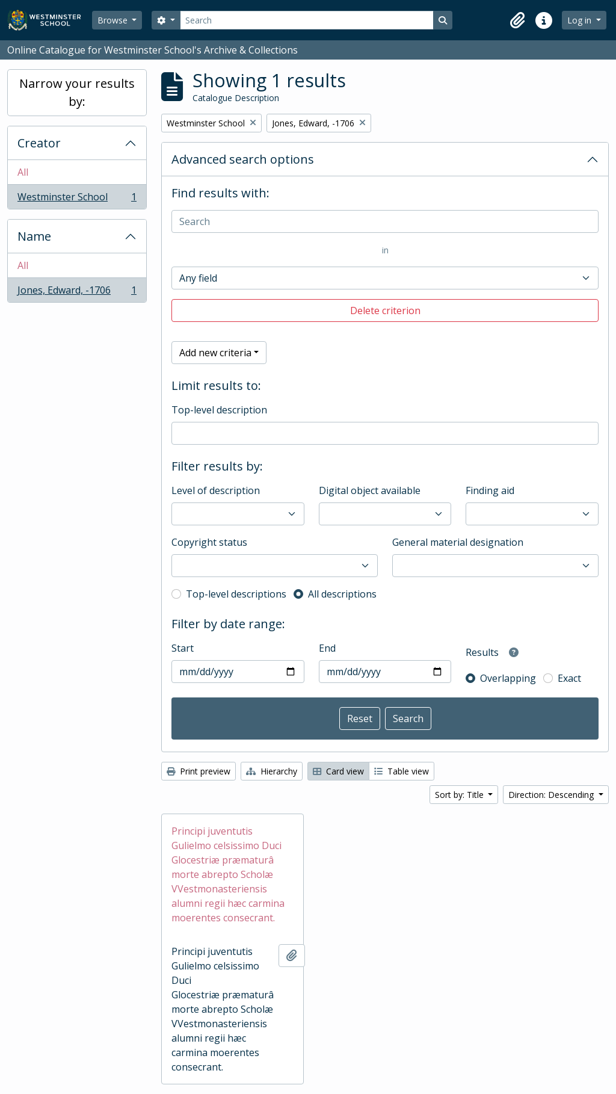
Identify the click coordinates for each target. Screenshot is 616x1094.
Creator (39, 143)
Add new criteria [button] (215, 352)
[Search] (307, 20)
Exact (569, 678)
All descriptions (342, 594)
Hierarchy (271, 771)
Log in (580, 20)
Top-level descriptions (236, 594)
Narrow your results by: (77, 92)
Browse (113, 20)
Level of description (215, 490)
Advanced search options (242, 159)
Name (34, 236)
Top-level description (219, 409)
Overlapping (508, 678)
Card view (338, 771)
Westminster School (77, 199)
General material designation (457, 542)
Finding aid (490, 490)
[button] (517, 20)
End (327, 648)
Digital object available (369, 490)
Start (182, 648)
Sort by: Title (460, 794)
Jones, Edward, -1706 (77, 292)
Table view (401, 771)
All (22, 172)
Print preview (198, 771)
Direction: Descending (552, 794)
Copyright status (209, 542)
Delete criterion (385, 310)
